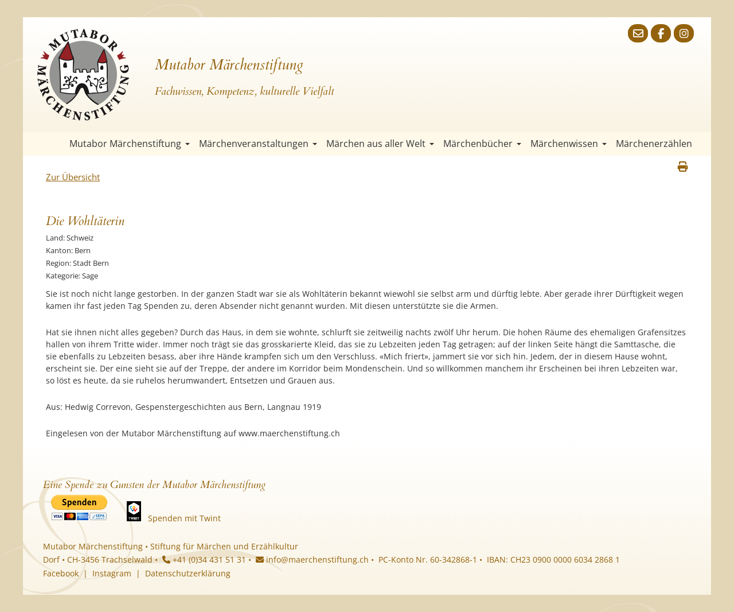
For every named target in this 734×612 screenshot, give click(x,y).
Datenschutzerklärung (188, 573)
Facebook (61, 573)
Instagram (111, 573)
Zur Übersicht (73, 177)
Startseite (54, 144)
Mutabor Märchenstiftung (129, 143)
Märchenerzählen (654, 143)
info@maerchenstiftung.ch (312, 559)
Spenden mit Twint (184, 518)
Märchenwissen (568, 143)
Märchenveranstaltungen (258, 143)
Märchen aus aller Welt (380, 143)
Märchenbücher (482, 143)
